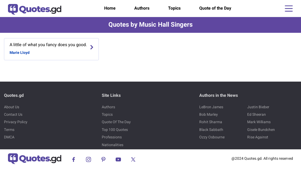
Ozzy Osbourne (212, 137)
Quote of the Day (215, 8)
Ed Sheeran (256, 114)
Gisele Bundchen (261, 130)
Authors (141, 8)
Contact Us (13, 114)
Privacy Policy (15, 122)
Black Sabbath (211, 130)
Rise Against (257, 137)
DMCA (9, 137)
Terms (9, 130)
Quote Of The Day (116, 122)
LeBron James (211, 107)
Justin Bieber (258, 107)
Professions (112, 137)
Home (110, 8)
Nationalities (112, 145)
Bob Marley (208, 114)
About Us (11, 107)
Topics (174, 8)
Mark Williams (259, 122)
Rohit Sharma (210, 122)
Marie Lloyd (20, 52)
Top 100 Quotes (115, 130)
